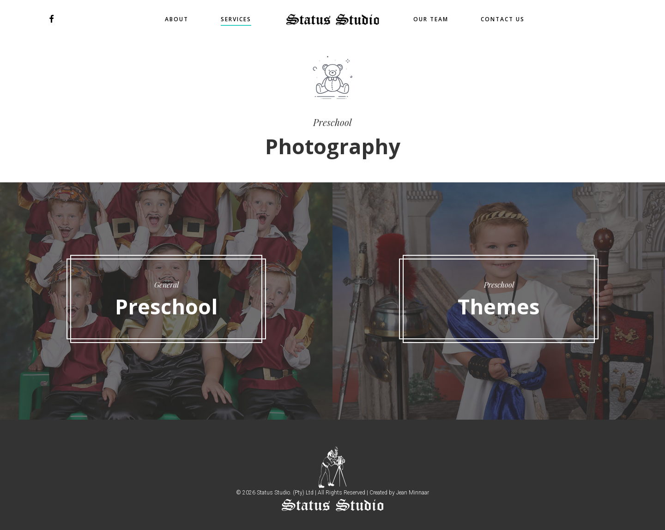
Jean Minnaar (412, 492)
